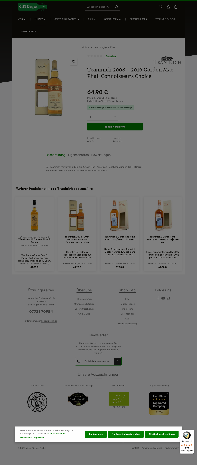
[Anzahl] (102, 117)
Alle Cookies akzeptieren (162, 443)
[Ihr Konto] (168, 7)
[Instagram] (168, 299)
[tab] (56, 155)
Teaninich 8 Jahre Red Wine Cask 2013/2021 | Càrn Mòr (120, 238)
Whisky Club (84, 314)
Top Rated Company (159, 385)
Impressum (127, 309)
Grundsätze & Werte (84, 304)
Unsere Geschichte (84, 309)
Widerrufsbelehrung (127, 323)
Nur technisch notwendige (126, 443)
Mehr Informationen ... (57, 442)
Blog (127, 299)
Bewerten (110, 56)
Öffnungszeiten (84, 299)
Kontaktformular (49, 321)
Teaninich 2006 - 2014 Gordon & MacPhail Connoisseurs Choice (77, 239)
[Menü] (192, 431)
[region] (48, 87)
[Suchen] (116, 7)
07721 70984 (41, 311)
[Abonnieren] (117, 361)
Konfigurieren (95, 443)
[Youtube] (163, 299)
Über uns (84, 290)
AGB (127, 318)
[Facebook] (158, 299)
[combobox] (99, 7)
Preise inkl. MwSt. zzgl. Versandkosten (105, 101)
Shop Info (127, 290)
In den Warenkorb (115, 126)
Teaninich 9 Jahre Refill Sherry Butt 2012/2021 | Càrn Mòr (163, 239)
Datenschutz (127, 314)
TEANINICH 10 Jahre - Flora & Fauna (34, 241)
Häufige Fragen (127, 304)
